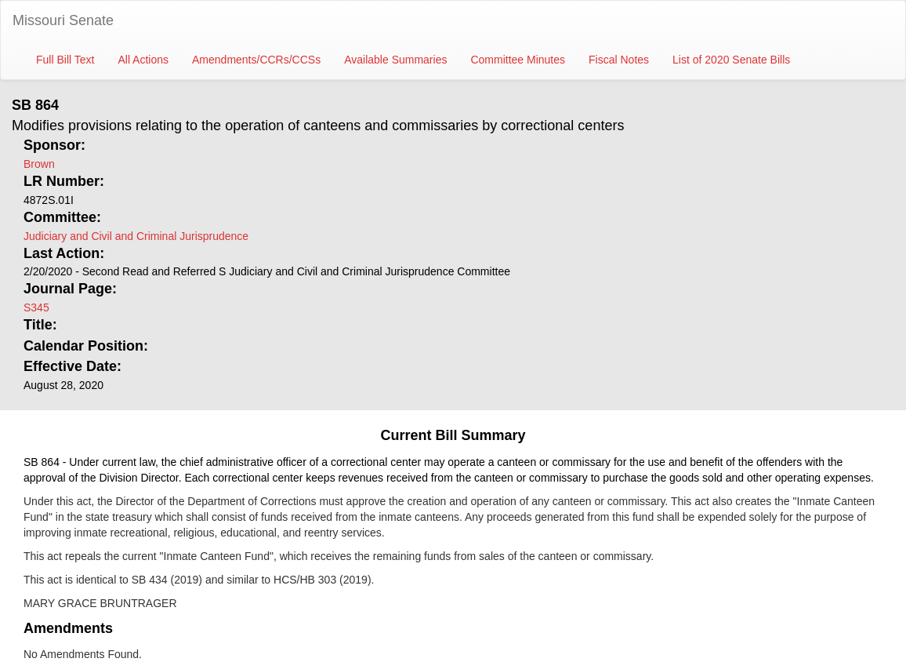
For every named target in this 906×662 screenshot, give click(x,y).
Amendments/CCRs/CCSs (256, 59)
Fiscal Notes (619, 59)
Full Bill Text (65, 59)
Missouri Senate (63, 20)
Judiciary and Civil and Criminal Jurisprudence (136, 236)
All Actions (143, 59)
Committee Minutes (517, 59)
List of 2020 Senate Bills (731, 59)
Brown (39, 164)
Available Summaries (395, 59)
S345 (36, 307)
